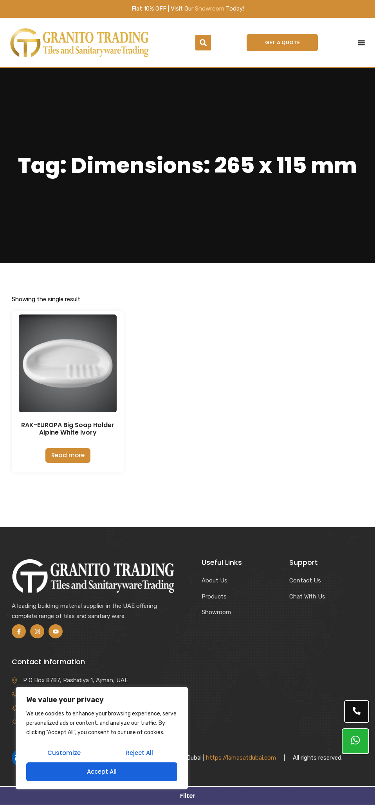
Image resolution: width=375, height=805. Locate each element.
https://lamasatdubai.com (241, 757)
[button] (203, 42)
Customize (64, 753)
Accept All (102, 771)
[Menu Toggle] (361, 43)
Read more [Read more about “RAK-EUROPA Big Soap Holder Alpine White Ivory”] (68, 455)
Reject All (139, 753)
